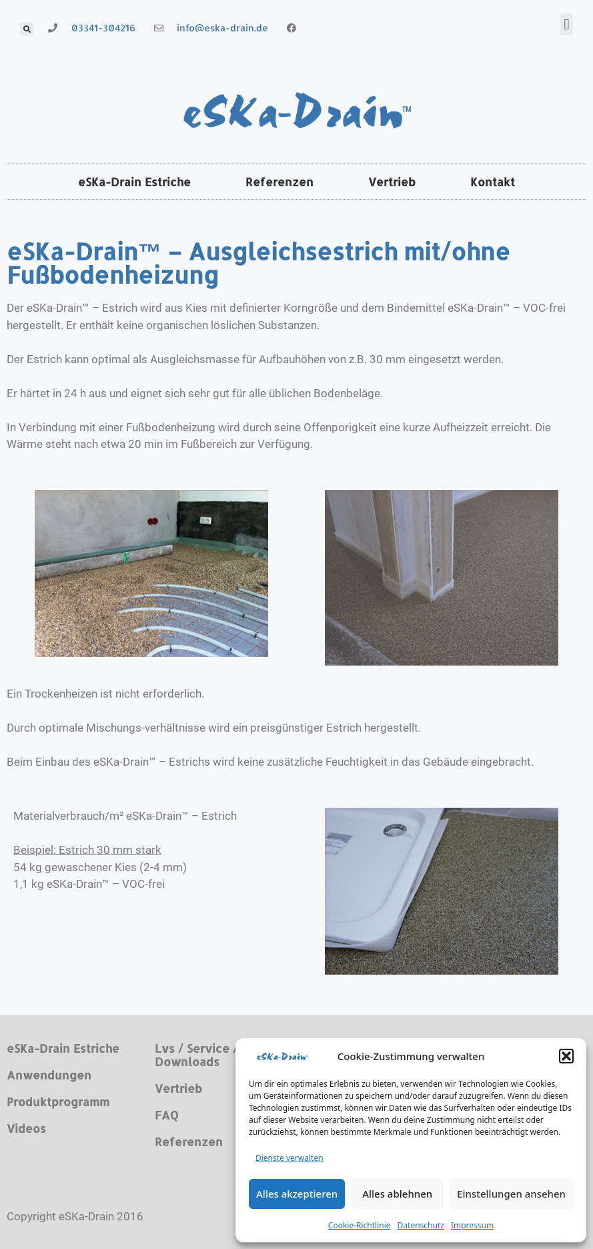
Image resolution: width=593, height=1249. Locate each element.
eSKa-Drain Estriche (134, 181)
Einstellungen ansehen (511, 1193)
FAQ (166, 1114)
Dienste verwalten (289, 1158)
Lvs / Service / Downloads (196, 1055)
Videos (26, 1128)
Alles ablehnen (397, 1193)
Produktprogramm (58, 1101)
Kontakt (492, 181)
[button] (566, 1056)
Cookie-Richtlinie (359, 1225)
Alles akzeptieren (297, 1193)
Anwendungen (49, 1074)
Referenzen (279, 181)
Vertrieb (392, 181)
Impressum (472, 1225)
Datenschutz (421, 1225)
